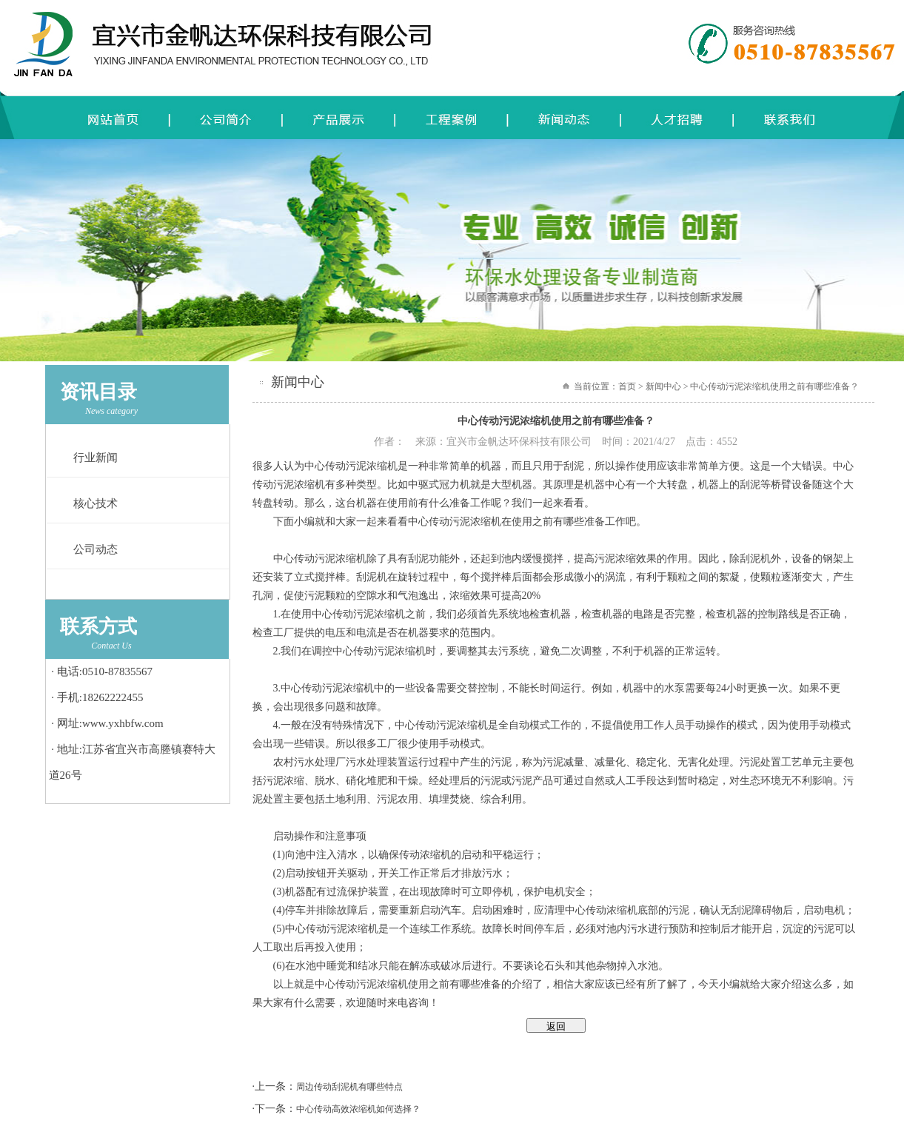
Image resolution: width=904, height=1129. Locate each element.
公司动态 (95, 549)
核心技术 (95, 503)
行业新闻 (95, 457)
